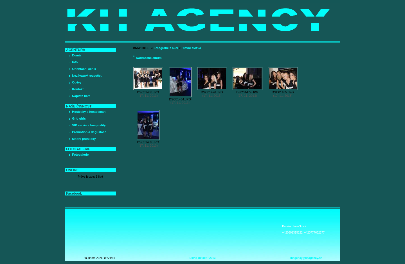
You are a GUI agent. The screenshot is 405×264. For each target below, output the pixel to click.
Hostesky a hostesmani (89, 111)
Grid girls (79, 118)
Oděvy (77, 82)
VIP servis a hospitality (89, 125)
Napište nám (81, 96)
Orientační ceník (84, 69)
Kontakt (78, 89)
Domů (76, 55)
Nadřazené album (149, 58)
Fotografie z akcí (166, 48)
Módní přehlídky (84, 138)
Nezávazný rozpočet (87, 75)
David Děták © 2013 (202, 257)
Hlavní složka (191, 48)
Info (75, 62)
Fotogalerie (80, 154)
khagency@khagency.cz (305, 257)
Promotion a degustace (89, 132)
